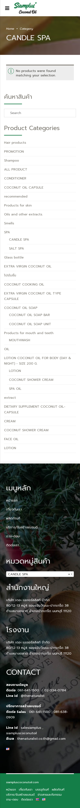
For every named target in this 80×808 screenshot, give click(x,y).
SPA (7, 232)
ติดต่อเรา (12, 545)
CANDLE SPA (19, 239)
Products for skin (18, 205)
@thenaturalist (33, 695)
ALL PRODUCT (15, 169)
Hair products (15, 142)
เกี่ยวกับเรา (14, 509)
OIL (6, 349)
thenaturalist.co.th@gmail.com (41, 738)
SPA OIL (15, 388)
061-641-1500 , (40, 711)
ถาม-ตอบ (13, 536)
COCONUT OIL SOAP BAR (29, 315)
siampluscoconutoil (21, 733)
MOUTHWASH (19, 340)
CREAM (9, 421)
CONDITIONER (15, 178)
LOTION (15, 370)
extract (10, 397)
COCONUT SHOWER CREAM (31, 379)
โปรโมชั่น (10, 275)
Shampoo (11, 160)
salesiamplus (31, 727)
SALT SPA (16, 248)
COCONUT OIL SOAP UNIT (30, 324)
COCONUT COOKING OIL (24, 284)
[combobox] (40, 574)
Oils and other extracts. (23, 214)
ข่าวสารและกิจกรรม (50, 794)
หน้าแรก (12, 500)
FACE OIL (11, 439)
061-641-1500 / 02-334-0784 (42, 690)
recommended (15, 196)
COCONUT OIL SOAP (20, 307)
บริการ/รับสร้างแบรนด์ (22, 527)
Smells (9, 223)
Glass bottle (14, 257)
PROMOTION (14, 151)
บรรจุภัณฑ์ (42, 789)
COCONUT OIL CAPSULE (23, 187)
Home (10, 28)
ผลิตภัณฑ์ (13, 518)
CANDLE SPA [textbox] (39, 574)
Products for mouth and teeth (29, 333)
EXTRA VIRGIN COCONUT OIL (28, 266)
